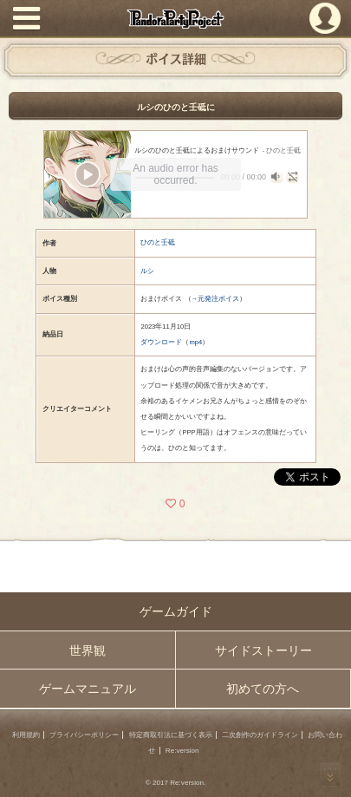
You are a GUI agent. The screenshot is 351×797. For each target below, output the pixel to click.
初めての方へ (262, 689)
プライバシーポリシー (84, 735)
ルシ (147, 271)
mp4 (195, 342)
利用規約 (26, 735)
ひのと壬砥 (157, 242)
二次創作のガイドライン (260, 735)
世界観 (87, 650)
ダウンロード (161, 342)
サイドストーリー (263, 650)
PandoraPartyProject (176, 18)
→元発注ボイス (216, 299)
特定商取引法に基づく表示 (170, 735)
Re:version (182, 751)
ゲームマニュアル (87, 689)
